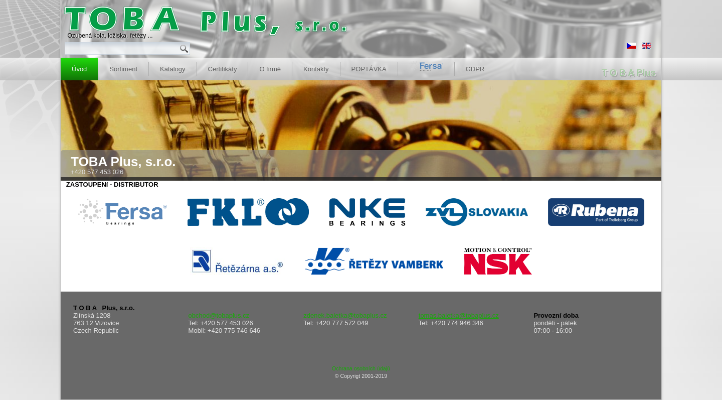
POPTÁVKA (369, 69)
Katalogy (173, 69)
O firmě (270, 69)
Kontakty (316, 69)
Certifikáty (222, 69)
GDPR (475, 69)
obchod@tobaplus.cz (219, 315)
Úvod (79, 69)
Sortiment (123, 69)
